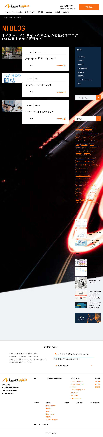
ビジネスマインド (81, 182)
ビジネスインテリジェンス (84, 178)
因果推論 (86, 192)
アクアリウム (94, 148)
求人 (77, 199)
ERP (90, 134)
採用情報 (80, 76)
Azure (83, 127)
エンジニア (90, 151)
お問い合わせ (89, 7)
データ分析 (81, 57)
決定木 (83, 199)
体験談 (85, 189)
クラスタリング (80, 158)
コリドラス (91, 158)
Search (77, 93)
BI (93, 127)
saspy (92, 144)
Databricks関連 (82, 68)
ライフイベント (80, 185)
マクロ (91, 182)
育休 (85, 202)
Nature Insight (16, 6)
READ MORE (60, 65)
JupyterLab (85, 137)
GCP (96, 134)
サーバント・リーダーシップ (84, 161)
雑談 (79, 83)
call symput (79, 130)
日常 (89, 196)
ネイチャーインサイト (82, 172)
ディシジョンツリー (82, 168)
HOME (6, 17)
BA (89, 127)
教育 (93, 192)
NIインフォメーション (85, 80)
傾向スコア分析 (94, 189)
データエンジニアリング (83, 165)
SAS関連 (80, 64)
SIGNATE (79, 148)
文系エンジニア (80, 196)
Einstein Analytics (81, 134)
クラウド (86, 154)
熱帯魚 (90, 199)
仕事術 (78, 189)
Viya (86, 148)
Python (86, 141)
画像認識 (78, 202)
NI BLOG (12, 17)
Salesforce (81, 72)
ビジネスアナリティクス (83, 175)
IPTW (77, 137)
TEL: (8, 393)
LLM (93, 137)
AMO (77, 127)
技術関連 (80, 60)
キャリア (78, 154)
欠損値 (96, 196)
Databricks (88, 130)
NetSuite (78, 141)
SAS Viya (84, 144)
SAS (77, 144)
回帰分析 (78, 192)
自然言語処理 (94, 202)
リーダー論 (91, 185)
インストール (80, 151)
